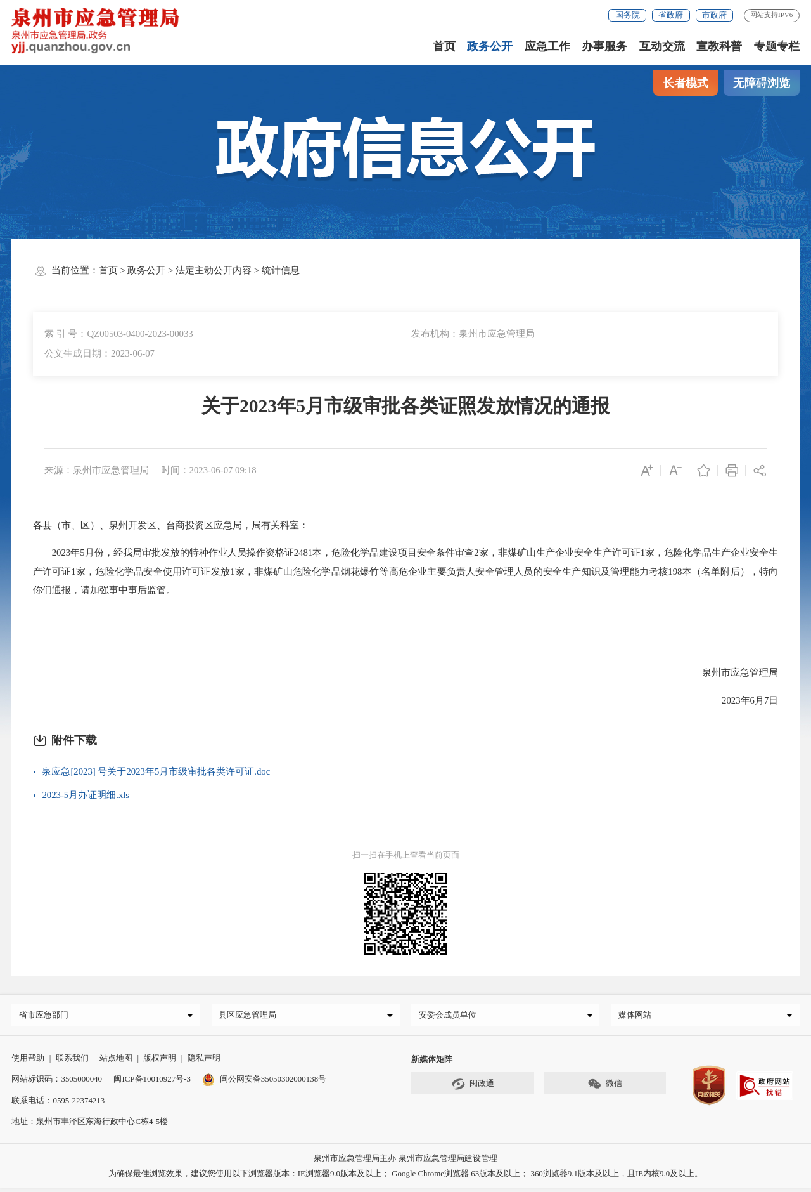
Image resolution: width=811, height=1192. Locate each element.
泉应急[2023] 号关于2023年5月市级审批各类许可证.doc (156, 771)
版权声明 (159, 1061)
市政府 (714, 15)
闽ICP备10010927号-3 (151, 1082)
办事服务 (604, 46)
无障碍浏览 (761, 83)
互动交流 (662, 46)
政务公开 (490, 46)
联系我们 (72, 1061)
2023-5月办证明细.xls (85, 795)
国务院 (627, 15)
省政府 (670, 15)
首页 (444, 46)
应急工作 (547, 46)
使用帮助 (27, 1061)
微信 (604, 1087)
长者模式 (685, 83)
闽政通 (472, 1087)
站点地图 (115, 1061)
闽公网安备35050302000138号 (264, 1082)
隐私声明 (204, 1061)
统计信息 (281, 270)
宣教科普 (719, 46)
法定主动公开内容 (214, 270)
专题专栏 (777, 46)
